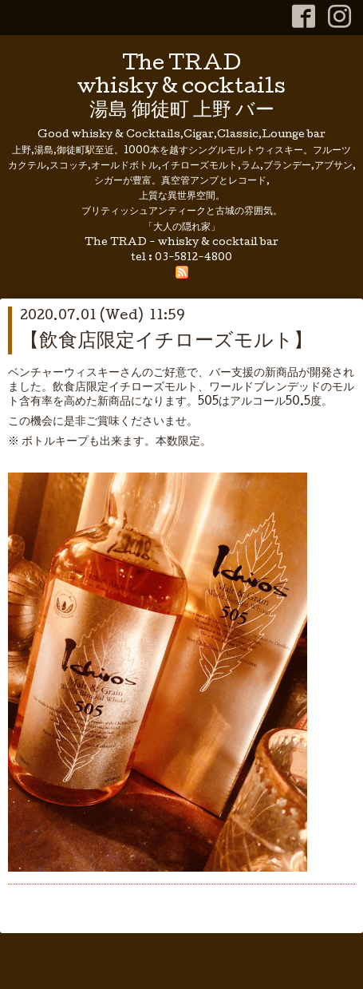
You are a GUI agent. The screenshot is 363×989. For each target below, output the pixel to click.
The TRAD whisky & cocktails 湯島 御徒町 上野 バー (181, 88)
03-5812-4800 (193, 258)
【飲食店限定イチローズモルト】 (166, 342)
